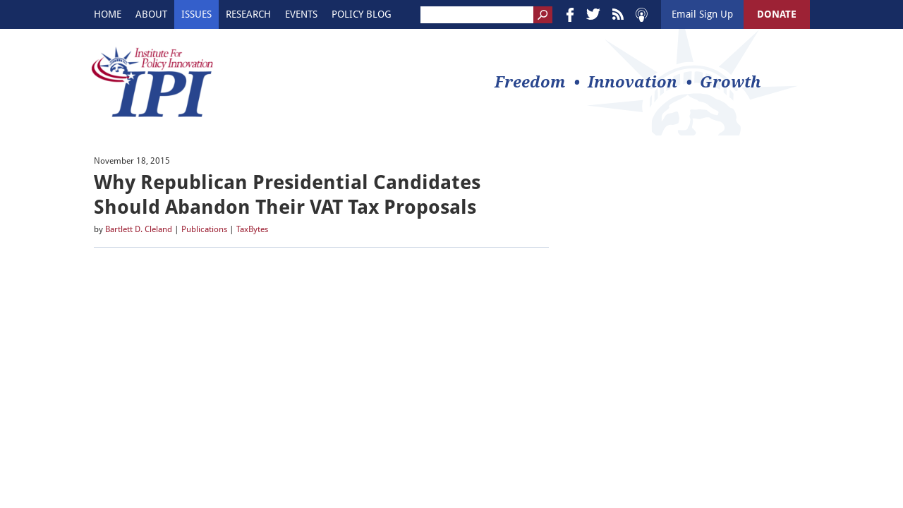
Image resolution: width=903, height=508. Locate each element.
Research (248, 14)
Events (301, 14)
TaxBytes (252, 229)
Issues (196, 14)
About (151, 14)
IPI (152, 81)
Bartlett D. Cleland (138, 229)
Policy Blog (362, 14)
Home (107, 14)
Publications (204, 229)
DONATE (776, 14)
